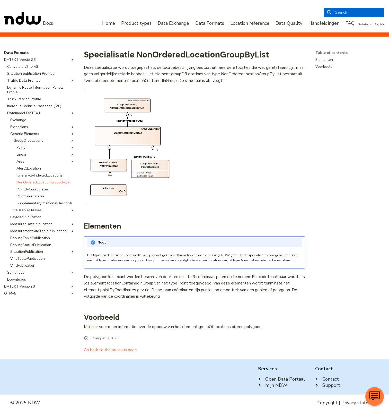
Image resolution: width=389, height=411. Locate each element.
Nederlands (365, 24)
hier (95, 327)
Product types (136, 23)
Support (327, 385)
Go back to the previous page (110, 350)
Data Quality (289, 23)
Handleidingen (323, 23)
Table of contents (331, 53)
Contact (327, 379)
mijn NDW (272, 385)
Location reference (249, 23)
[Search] (354, 12)
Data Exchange (173, 23)
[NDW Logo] (28, 23)
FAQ (350, 23)
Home (108, 23)
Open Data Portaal (281, 379)
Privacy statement (360, 403)
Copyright (327, 403)
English (379, 24)
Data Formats (209, 23)
